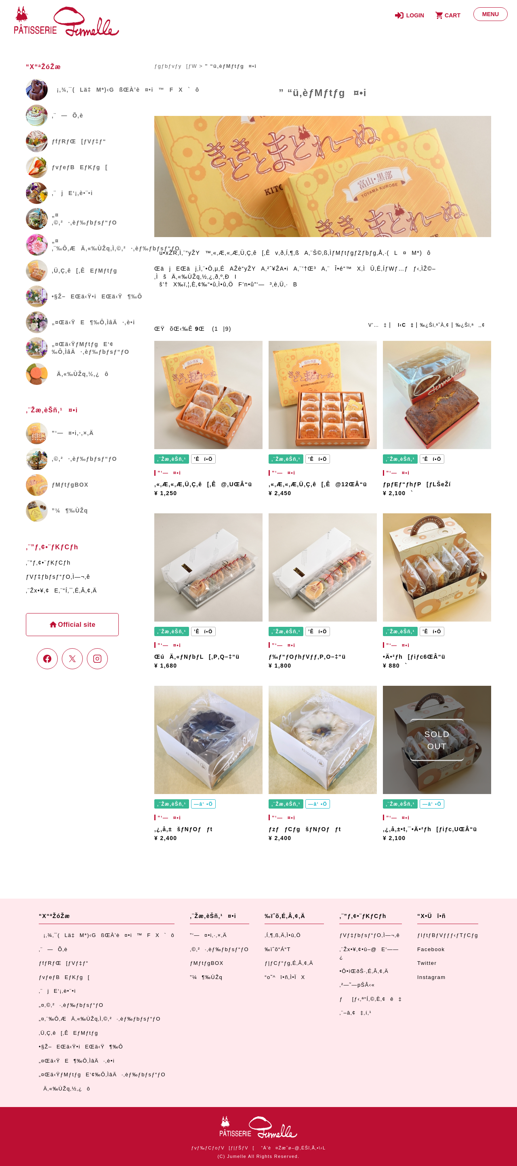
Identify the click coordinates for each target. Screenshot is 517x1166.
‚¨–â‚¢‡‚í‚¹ (355, 1013)
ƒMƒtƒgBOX (206, 963)
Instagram (431, 977)
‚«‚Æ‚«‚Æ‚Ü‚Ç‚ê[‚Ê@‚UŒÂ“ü (203, 484)
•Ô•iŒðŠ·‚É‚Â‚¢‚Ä (364, 971)
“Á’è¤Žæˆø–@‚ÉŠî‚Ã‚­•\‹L (293, 1147)
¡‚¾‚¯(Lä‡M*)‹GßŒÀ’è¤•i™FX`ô (106, 935)
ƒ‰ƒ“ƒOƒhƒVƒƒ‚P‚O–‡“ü (307, 656)
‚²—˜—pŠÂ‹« (357, 985)
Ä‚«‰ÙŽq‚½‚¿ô (64, 1089)
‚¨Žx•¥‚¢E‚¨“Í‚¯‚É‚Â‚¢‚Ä (61, 590)
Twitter (427, 963)
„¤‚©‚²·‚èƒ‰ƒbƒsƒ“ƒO (71, 1005)
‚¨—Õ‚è (53, 949)
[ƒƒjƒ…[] (490, 14)
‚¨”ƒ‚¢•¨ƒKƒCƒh (48, 562)
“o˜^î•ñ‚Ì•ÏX (285, 977)
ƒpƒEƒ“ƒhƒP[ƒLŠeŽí (417, 484)
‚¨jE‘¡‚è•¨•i (57, 991)
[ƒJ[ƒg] (446, 15)
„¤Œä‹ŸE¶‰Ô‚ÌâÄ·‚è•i (77, 1061)
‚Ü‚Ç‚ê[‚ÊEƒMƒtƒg (68, 1033)
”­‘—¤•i (168, 473)
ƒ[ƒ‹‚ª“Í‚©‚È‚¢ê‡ (370, 999)
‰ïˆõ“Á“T (278, 949)
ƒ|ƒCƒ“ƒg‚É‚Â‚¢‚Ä (289, 963)
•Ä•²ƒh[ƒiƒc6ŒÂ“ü (414, 656)
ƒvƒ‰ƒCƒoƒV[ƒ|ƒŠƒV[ (222, 1147)
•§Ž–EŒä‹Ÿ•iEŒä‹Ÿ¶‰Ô (81, 1047)
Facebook (431, 949)
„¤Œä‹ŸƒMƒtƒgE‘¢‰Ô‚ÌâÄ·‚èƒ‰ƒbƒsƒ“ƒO (102, 1074)
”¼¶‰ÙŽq (206, 977)
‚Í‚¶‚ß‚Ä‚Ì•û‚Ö (283, 935)
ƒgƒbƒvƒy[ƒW (175, 66)
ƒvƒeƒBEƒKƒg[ (64, 977)
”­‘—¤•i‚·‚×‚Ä (208, 935)
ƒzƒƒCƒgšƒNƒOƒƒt (305, 829)
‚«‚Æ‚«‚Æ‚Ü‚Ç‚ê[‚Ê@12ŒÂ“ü (318, 484)
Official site (76, 624)
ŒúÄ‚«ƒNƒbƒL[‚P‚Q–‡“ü (197, 656)
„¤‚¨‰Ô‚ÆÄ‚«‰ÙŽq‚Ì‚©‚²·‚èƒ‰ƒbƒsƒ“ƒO (100, 1019)
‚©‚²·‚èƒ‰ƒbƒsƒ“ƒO (219, 949)
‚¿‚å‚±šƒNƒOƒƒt (183, 829)
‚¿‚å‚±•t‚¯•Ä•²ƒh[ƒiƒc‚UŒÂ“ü (430, 829)
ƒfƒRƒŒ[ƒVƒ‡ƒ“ (63, 963)
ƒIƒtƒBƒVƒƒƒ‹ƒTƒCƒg (447, 935)
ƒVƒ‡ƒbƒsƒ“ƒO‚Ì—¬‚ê (58, 577)
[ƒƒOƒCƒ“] (409, 15)
